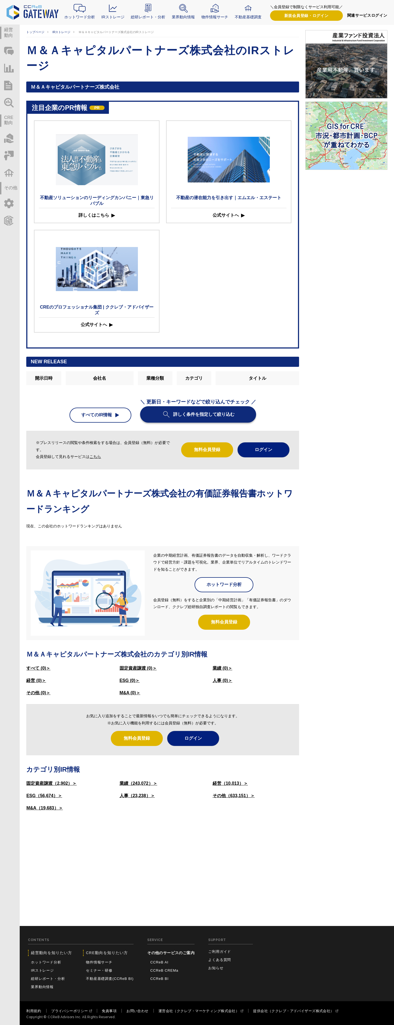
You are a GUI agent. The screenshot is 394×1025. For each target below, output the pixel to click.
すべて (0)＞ (38, 668)
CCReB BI (159, 979)
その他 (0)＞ (38, 692)
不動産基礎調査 (248, 17)
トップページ (35, 32)
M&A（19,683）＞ (44, 808)
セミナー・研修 (99, 970)
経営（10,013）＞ (230, 783)
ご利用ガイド (219, 951)
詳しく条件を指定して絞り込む (203, 414)
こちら (95, 456)
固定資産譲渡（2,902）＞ (51, 783)
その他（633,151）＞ (234, 795)
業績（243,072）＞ (138, 783)
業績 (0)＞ (222, 668)
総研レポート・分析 (148, 17)
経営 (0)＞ (36, 680)
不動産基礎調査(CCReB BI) (110, 979)
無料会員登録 (207, 449)
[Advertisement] (162, 857)
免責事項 (109, 1011)
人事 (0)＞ (222, 680)
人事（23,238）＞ (137, 795)
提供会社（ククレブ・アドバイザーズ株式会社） (293, 1011)
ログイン (306, 15)
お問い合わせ (137, 1011)
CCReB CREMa (164, 970)
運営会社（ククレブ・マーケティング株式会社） (198, 1011)
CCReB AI (159, 962)
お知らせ (215, 968)
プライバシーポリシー (69, 1011)
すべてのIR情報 (96, 415)
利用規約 (33, 1011)
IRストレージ (113, 17)
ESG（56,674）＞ (44, 795)
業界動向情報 (183, 17)
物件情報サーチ (214, 17)
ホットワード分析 (79, 17)
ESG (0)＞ (130, 680)
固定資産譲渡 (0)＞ (138, 668)
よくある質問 (219, 960)
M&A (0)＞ (130, 692)
